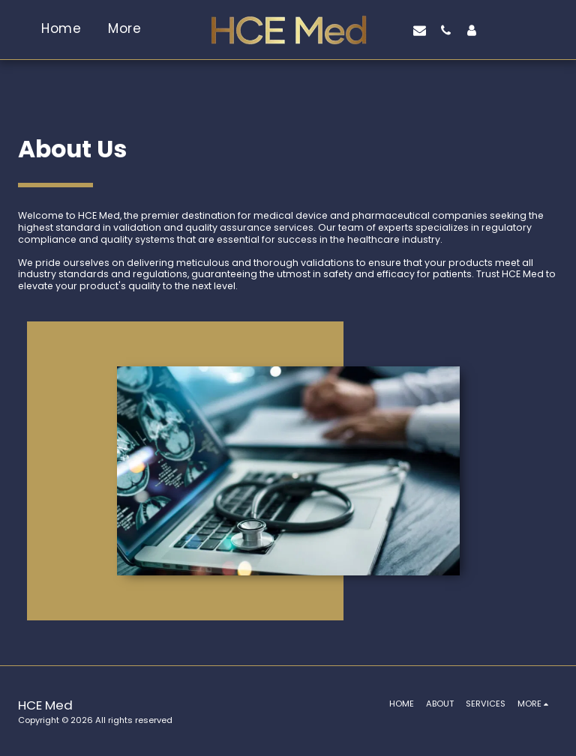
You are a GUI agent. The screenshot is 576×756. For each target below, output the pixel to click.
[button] (419, 30)
